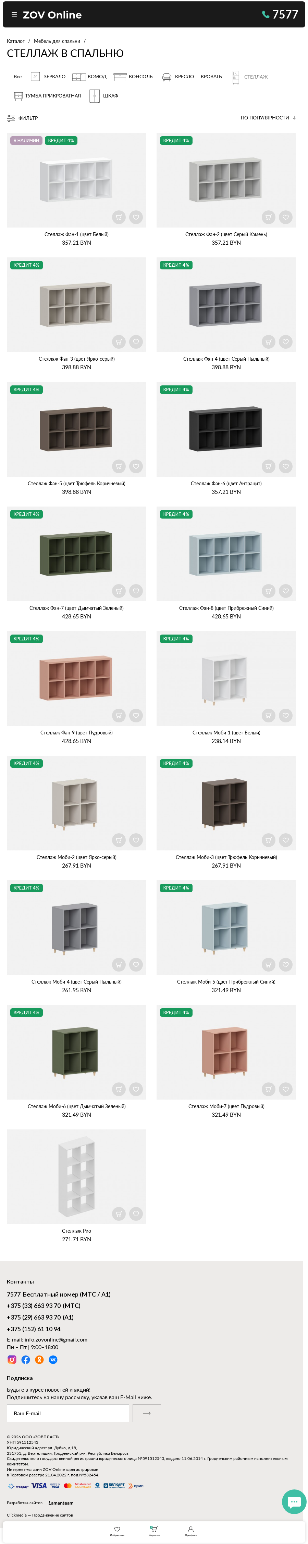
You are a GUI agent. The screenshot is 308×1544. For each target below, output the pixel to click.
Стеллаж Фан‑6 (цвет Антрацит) (226, 483)
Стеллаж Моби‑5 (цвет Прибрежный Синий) (226, 982)
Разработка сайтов (24, 1502)
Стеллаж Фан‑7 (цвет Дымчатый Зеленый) (76, 608)
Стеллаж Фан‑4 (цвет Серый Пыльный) (226, 359)
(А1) (40, 1318)
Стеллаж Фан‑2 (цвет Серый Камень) (226, 234)
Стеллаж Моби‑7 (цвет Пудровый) (226, 1106)
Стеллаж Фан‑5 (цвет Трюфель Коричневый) (76, 483)
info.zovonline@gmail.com (56, 1339)
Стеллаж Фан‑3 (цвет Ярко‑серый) (77, 359)
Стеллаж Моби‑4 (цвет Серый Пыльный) (77, 982)
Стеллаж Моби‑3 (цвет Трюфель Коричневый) (226, 857)
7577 (280, 14)
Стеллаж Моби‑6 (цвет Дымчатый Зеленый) (77, 1106)
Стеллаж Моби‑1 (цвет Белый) (226, 732)
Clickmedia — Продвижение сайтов (40, 1515)
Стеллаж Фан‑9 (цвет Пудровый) (76, 732)
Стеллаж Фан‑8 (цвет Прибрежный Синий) (226, 608)
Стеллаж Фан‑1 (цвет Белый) (77, 234)
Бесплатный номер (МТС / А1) (59, 1295)
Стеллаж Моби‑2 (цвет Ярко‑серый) (76, 857)
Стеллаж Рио (76, 1231)
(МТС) (44, 1306)
